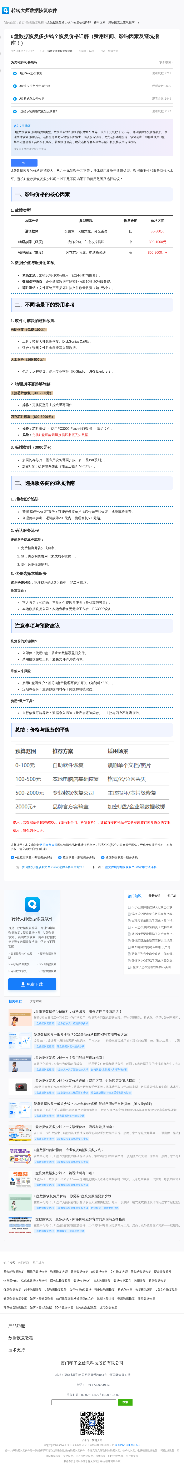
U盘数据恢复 (102, 1280)
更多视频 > (166, 62)
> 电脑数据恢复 (17, 971)
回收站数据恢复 (14, 1271)
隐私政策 (81, 1461)
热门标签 (173, 895)
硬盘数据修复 (79, 1271)
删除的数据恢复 (37, 1271)
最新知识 (154, 895)
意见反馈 (93, 1461)
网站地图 (105, 1461)
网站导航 (115, 1461)
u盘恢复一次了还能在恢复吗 (72, 1069)
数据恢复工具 (122, 1280)
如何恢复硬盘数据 (41, 1298)
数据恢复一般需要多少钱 (76, 857)
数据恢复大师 (48, 844)
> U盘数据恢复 (47, 971)
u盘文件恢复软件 (167, 1289)
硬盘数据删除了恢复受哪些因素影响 (111, 1092)
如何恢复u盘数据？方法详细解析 (109, 1069)
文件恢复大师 (119, 1271)
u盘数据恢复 (99, 1271)
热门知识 (134, 896)
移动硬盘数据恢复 (15, 1307)
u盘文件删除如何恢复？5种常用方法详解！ (132, 867)
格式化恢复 (125, 1289)
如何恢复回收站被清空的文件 (75, 1298)
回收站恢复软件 (60, 1280)
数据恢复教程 (35, 22)
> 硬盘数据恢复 (47, 953)
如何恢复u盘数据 (81, 1289)
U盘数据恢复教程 (44, 1023)
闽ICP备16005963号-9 (127, 1445)
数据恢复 (23, 170)
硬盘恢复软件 (162, 1271)
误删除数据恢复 (104, 1289)
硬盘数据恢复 (157, 1280)
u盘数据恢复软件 (56, 1289)
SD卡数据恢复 (64, 1307)
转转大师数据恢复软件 (60, 51)
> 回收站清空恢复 (19, 964)
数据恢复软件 (82, 1280)
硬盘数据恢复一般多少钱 (119, 857)
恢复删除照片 (144, 1289)
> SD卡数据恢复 (46, 964)
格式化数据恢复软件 (34, 1280)
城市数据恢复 (108, 1307)
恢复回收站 (11, 1280)
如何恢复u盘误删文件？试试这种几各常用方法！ (53, 867)
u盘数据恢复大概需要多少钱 (31, 857)
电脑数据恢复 (126, 1298)
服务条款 (69, 1461)
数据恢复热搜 (105, 1298)
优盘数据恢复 (12, 1289)
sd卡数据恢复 (33, 1289)
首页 (22, 22)
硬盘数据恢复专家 (15, 1298)
